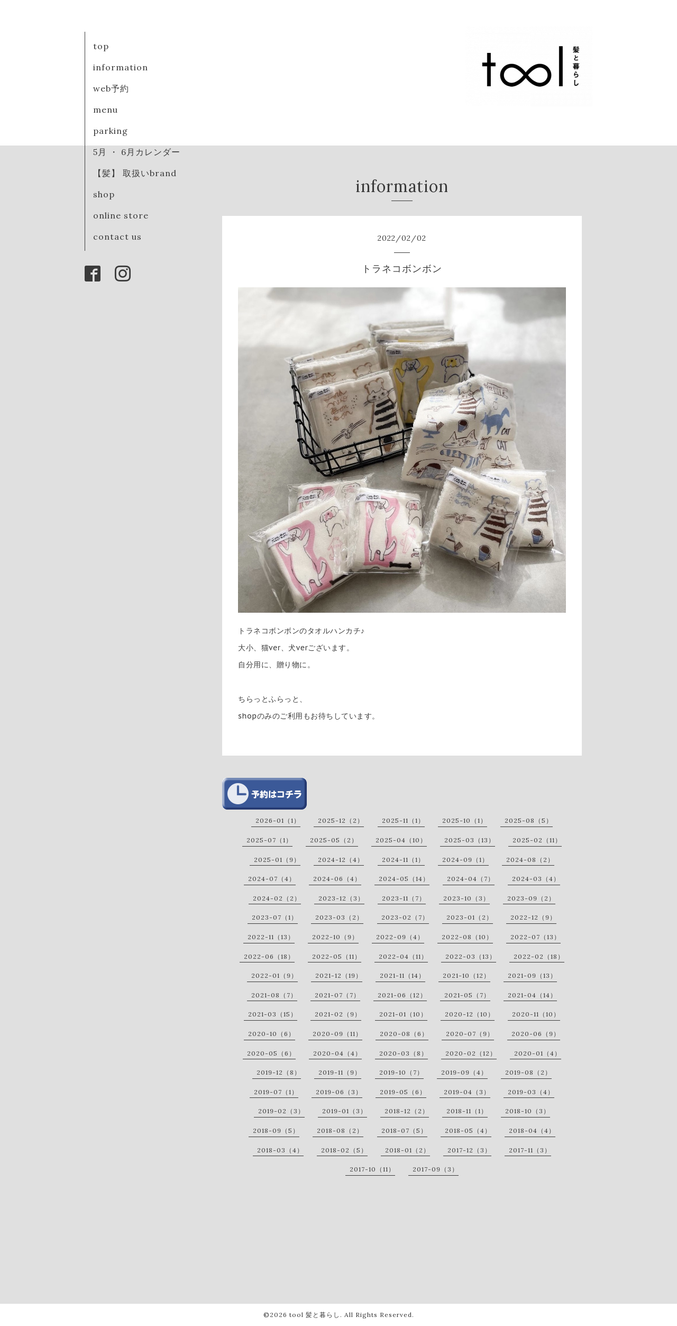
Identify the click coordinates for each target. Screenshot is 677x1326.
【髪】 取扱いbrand (135, 173)
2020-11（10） (536, 1014)
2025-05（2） (334, 840)
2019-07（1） (276, 1092)
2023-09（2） (531, 898)
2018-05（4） (468, 1130)
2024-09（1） (465, 860)
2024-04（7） (471, 879)
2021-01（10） (403, 1014)
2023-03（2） (339, 917)
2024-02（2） (277, 898)
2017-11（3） (530, 1150)
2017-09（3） (436, 1169)
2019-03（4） (531, 1092)
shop (104, 194)
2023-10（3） (466, 898)
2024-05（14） (404, 879)
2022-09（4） (400, 937)
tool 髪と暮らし (314, 1315)
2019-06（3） (339, 1092)
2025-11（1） (403, 820)
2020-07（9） (470, 1034)
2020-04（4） (337, 1053)
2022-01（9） (274, 975)
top (101, 46)
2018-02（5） (344, 1150)
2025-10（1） (464, 820)
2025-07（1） (269, 840)
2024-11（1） (403, 860)
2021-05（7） (467, 995)
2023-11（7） (404, 898)
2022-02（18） (539, 956)
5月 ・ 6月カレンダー (136, 152)
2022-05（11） (336, 956)
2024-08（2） (530, 860)
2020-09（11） (337, 1034)
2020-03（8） (403, 1053)
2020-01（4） (537, 1053)
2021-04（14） (532, 995)
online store (121, 215)
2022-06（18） (269, 956)
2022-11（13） (271, 937)
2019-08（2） (528, 1072)
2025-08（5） (529, 820)
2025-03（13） (469, 840)
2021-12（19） (338, 975)
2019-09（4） (464, 1072)
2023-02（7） (405, 917)
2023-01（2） (469, 917)
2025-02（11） (537, 840)
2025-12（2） (341, 820)
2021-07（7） (337, 995)
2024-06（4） (337, 879)
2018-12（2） (407, 1111)
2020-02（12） (471, 1053)
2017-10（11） (372, 1169)
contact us (117, 236)
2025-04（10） (401, 840)
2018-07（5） (404, 1130)
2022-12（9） (533, 917)
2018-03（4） (280, 1150)
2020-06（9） (535, 1034)
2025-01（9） (277, 860)
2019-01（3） (344, 1111)
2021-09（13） (532, 975)
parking (110, 130)
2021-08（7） (274, 995)
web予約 (111, 88)
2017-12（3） (469, 1150)
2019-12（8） (279, 1072)
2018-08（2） (340, 1130)
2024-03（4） (536, 879)
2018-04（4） (532, 1130)
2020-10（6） (271, 1034)
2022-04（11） (403, 956)
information (120, 67)
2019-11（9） (339, 1072)
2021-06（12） (402, 995)
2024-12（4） (341, 860)
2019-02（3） (281, 1111)
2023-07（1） (275, 917)
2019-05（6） (403, 1092)
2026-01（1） (277, 820)
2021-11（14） (402, 975)
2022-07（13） (535, 937)
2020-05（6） (271, 1053)
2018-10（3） (527, 1111)
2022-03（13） (470, 956)
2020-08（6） (404, 1034)
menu (105, 109)
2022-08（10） (467, 937)
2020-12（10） (470, 1014)
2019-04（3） (467, 1092)
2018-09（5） (276, 1130)
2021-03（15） (272, 1014)
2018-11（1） (467, 1111)
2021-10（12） (466, 975)
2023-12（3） (341, 898)
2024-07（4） (272, 879)
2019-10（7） (401, 1072)
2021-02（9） (338, 1014)
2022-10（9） (335, 937)
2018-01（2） (407, 1150)
